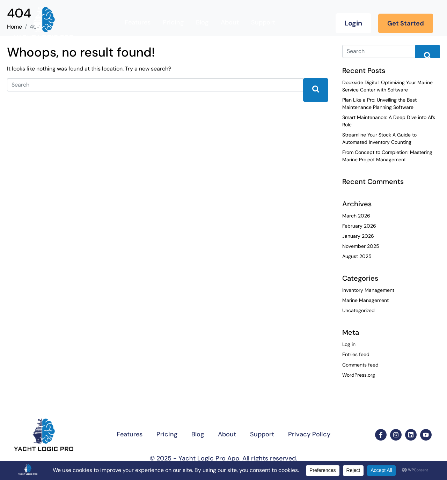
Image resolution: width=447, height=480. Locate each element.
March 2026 (356, 216)
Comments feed (360, 365)
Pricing (173, 22)
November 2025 (360, 246)
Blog (202, 22)
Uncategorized (358, 310)
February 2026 (359, 226)
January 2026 (358, 236)
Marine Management (365, 300)
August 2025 (357, 256)
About (230, 22)
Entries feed (355, 354)
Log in (349, 344)
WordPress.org (358, 375)
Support (263, 22)
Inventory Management (368, 290)
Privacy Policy (309, 434)
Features (138, 22)
